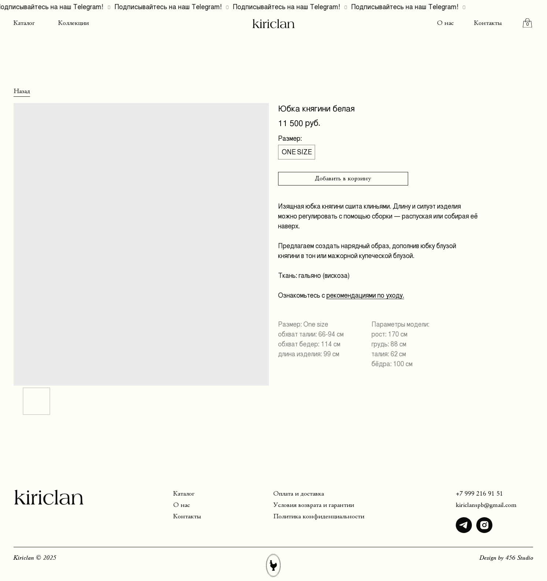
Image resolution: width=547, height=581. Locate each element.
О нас (445, 23)
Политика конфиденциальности (318, 517)
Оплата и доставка (298, 494)
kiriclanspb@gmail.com (486, 505)
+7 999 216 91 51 (479, 494)
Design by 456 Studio (506, 558)
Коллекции (73, 23)
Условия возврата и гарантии (313, 505)
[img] (464, 525)
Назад (22, 91)
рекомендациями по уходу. (365, 295)
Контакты (488, 23)
